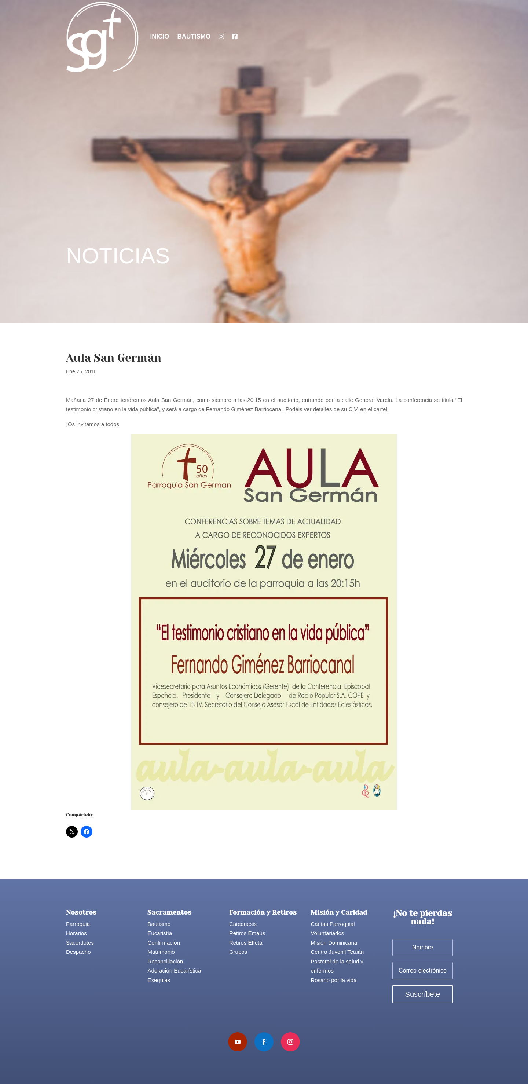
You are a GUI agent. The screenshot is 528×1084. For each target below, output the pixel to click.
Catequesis (243, 924)
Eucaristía (159, 933)
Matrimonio (161, 952)
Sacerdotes (80, 943)
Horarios (76, 933)
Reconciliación (165, 961)
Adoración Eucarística (174, 970)
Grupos (238, 952)
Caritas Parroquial (333, 924)
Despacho (78, 952)
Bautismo (194, 36)
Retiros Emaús (247, 933)
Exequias (158, 980)
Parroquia (78, 924)
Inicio (159, 36)
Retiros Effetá (246, 943)
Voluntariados (327, 933)
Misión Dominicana (334, 943)
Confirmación (163, 943)
